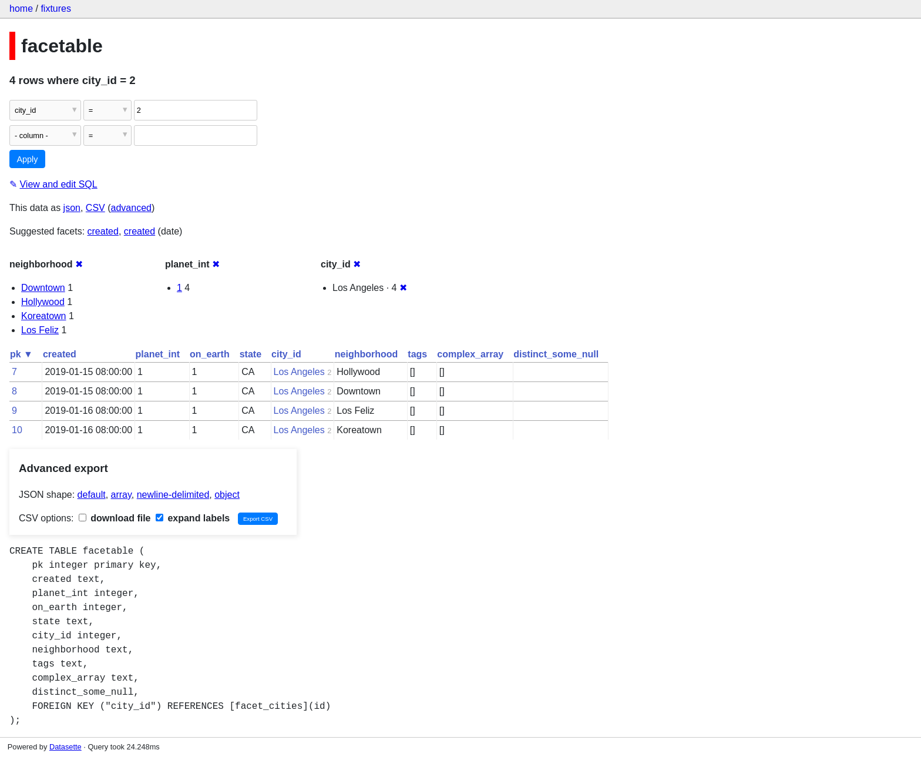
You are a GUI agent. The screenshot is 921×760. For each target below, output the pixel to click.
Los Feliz (40, 330)
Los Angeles (299, 372)
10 (17, 430)
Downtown (43, 288)
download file (115, 518)
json (71, 208)
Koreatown (43, 316)
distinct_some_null (556, 354)
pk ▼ (21, 354)
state (250, 354)
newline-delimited (173, 495)
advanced (131, 208)
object (227, 495)
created (103, 231)
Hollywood (43, 302)
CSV (95, 208)
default (92, 495)
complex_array (470, 354)
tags (417, 354)
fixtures (56, 9)
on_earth (210, 354)
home (21, 9)
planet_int (158, 354)
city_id (286, 354)
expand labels (193, 518)
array (121, 495)
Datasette (65, 746)
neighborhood (366, 354)
